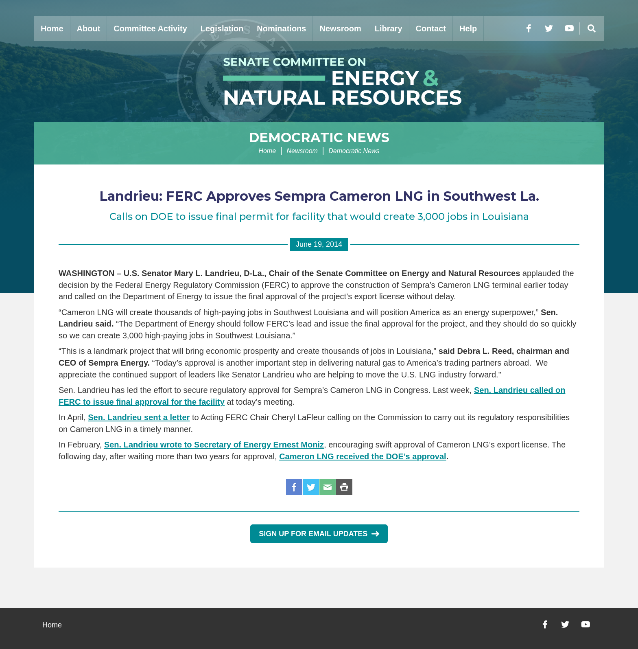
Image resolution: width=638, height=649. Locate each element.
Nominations (281, 28)
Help (468, 28)
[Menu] (591, 28)
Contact (431, 28)
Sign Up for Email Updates (319, 534)
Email (327, 487)
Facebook (294, 487)
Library (388, 28)
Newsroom (340, 28)
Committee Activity (150, 28)
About (89, 28)
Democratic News (319, 137)
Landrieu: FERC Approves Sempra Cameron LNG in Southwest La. (319, 196)
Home (52, 28)
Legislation (222, 28)
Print (344, 487)
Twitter (311, 487)
